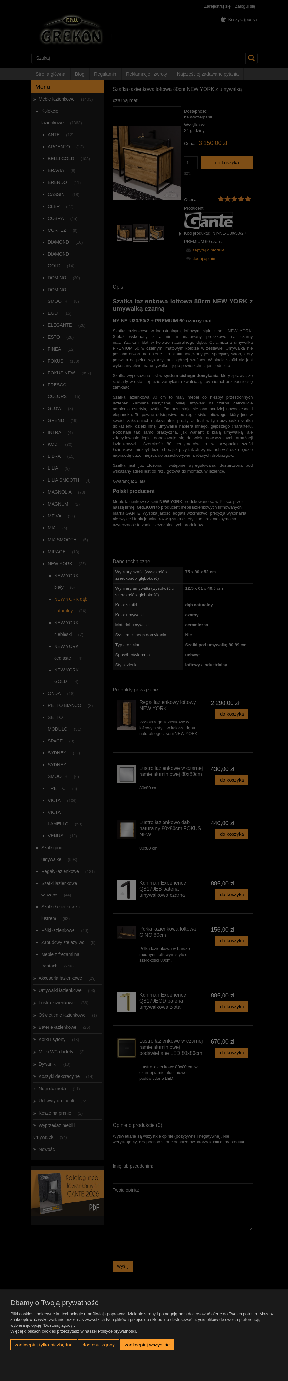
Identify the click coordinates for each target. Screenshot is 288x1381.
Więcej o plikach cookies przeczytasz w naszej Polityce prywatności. (73, 1331)
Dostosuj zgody (99, 1344)
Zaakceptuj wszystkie (147, 1344)
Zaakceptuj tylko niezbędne (44, 1344)
